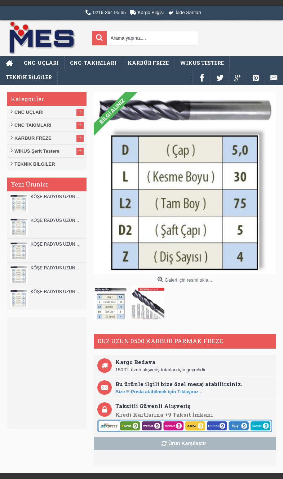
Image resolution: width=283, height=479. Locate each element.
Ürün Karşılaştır (187, 443)
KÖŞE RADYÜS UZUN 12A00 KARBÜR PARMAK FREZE (57, 220)
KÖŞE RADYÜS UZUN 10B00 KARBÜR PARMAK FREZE (57, 244)
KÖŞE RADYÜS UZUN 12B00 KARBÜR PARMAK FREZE (57, 196)
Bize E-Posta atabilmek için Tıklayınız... (158, 391)
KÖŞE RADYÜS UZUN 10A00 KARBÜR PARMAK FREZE (57, 267)
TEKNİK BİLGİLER (34, 164)
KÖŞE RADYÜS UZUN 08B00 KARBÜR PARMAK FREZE (57, 291)
